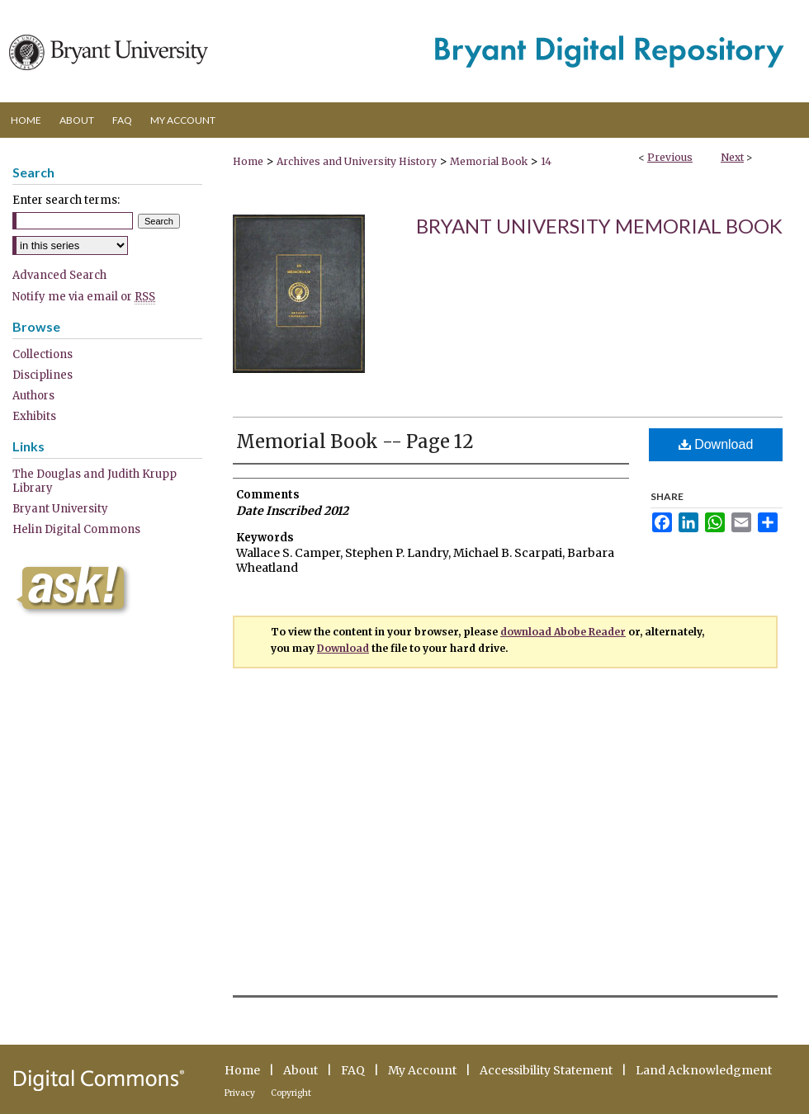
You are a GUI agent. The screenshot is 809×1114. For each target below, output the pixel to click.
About (300, 1070)
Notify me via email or (83, 297)
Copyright (291, 1093)
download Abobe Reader (563, 631)
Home (248, 161)
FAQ (353, 1070)
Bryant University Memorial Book (599, 226)
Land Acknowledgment (704, 1070)
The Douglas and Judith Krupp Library (94, 481)
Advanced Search (59, 275)
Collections (42, 354)
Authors (33, 396)
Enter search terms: (66, 200)
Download (716, 444)
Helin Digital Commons (76, 529)
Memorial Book (489, 161)
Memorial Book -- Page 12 (355, 441)
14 (546, 161)
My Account (422, 1070)
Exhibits (34, 416)
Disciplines (42, 375)
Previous (670, 157)
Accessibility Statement (546, 1070)
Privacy (240, 1093)
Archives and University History (357, 161)
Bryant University (60, 509)
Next (732, 157)
